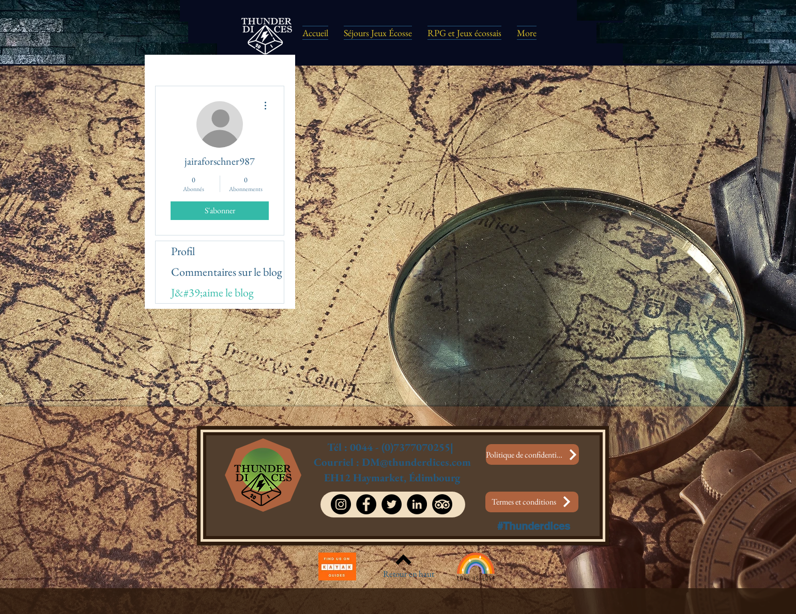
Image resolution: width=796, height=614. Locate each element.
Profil (183, 251)
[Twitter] (391, 504)
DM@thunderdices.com (416, 462)
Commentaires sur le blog (226, 271)
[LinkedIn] (417, 504)
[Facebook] (366, 504)
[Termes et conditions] (531, 502)
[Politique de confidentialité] (532, 454)
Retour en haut (408, 573)
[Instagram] (341, 504)
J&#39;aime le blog (212, 292)
